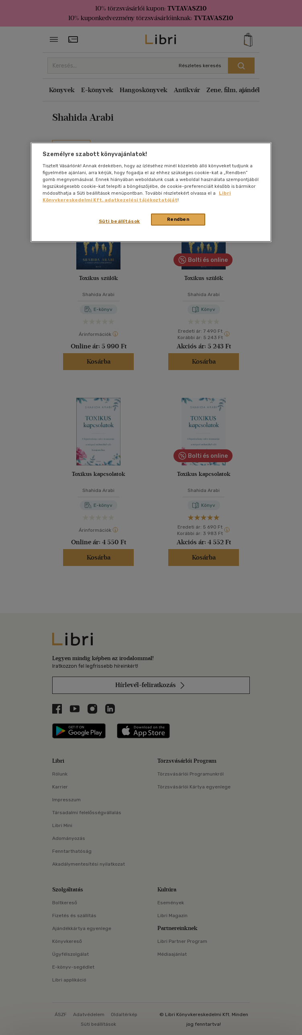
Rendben (178, 219)
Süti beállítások (119, 221)
